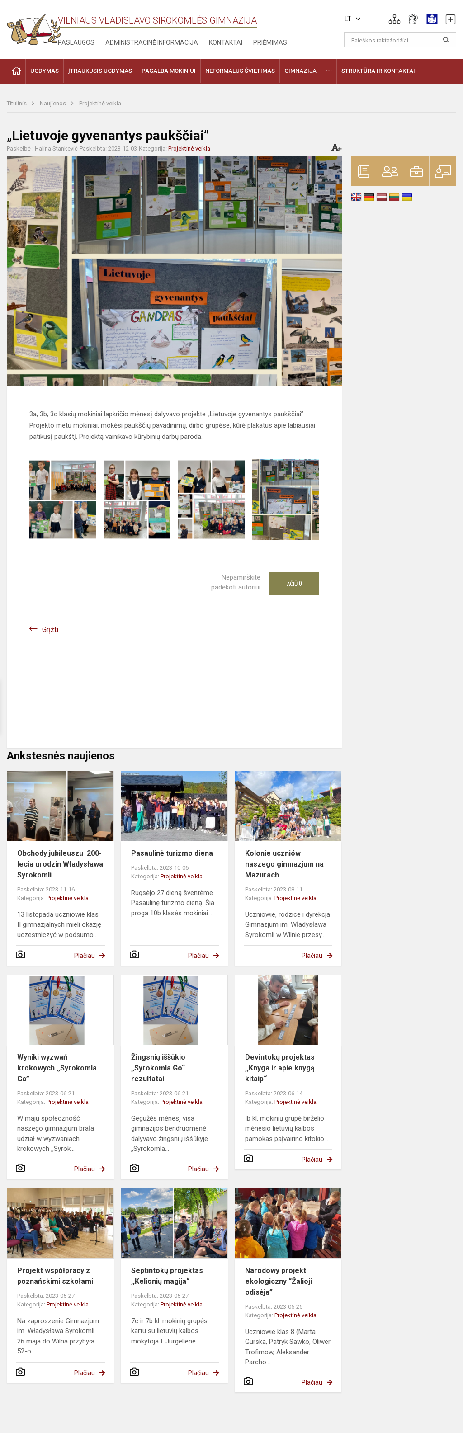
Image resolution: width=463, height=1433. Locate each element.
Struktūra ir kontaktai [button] (378, 70)
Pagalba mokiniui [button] (169, 70)
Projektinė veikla (100, 103)
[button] (394, 19)
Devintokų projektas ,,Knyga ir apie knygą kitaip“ (280, 1068)
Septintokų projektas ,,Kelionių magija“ (167, 1276)
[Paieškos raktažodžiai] (400, 39)
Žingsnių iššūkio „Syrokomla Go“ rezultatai (158, 1068)
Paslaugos (76, 42)
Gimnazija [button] (300, 70)
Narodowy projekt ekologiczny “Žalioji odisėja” (278, 1281)
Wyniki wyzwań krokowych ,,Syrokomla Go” (57, 1068)
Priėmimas (270, 42)
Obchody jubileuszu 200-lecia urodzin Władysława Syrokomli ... (60, 864)
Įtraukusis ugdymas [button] (100, 70)
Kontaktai (225, 42)
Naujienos (53, 103)
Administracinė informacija (151, 42)
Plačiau (84, 955)
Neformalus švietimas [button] (240, 70)
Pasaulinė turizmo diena (172, 853)
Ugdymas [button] (44, 70)
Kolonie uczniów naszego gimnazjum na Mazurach (284, 864)
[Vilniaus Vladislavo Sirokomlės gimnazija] (34, 26)
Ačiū (294, 584)
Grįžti (50, 629)
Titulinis (17, 103)
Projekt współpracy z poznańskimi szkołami (55, 1276)
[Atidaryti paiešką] (446, 40)
